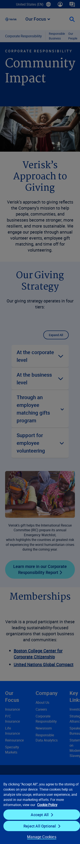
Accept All (40, 814)
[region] (40, 809)
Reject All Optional (39, 826)
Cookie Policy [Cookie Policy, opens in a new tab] (47, 804)
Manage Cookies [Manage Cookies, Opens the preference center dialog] (41, 836)
